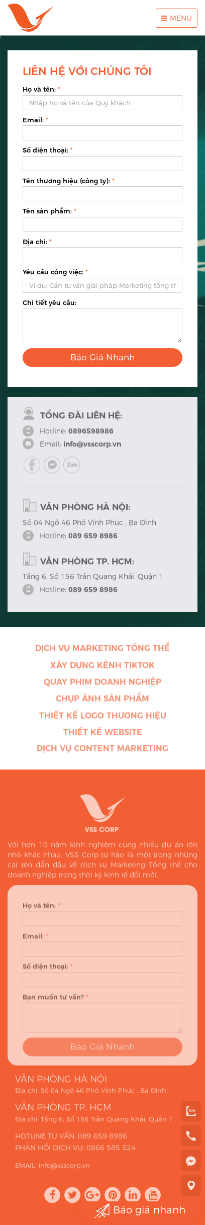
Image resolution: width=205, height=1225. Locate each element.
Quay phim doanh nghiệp (102, 684)
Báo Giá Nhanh (102, 357)
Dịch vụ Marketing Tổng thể (102, 650)
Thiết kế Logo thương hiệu (102, 718)
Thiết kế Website (102, 734)
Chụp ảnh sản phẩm (102, 701)
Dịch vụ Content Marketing (102, 750)
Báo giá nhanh (139, 1210)
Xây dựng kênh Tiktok (102, 667)
